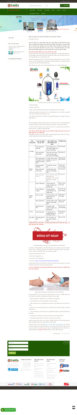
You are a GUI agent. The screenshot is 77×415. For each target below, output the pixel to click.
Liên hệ (43, 13)
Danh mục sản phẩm (14, 10)
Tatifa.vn (43, 387)
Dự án (64, 10)
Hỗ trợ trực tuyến (66, 1)
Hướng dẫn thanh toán (51, 375)
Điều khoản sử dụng (38, 363)
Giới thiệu (39, 10)
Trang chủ (32, 10)
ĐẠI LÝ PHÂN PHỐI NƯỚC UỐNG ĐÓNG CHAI (23, 46)
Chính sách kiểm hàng (39, 377)
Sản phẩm (46, 10)
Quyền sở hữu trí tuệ (38, 373)
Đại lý (53, 10)
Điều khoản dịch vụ (38, 371)
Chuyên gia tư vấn (34, 13)
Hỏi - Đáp (49, 366)
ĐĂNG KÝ (12, 353)
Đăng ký (14, 1)
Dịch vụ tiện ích (50, 370)
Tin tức (58, 10)
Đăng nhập (9, 1)
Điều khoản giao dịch (38, 375)
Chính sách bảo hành (51, 368)
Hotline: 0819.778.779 (10, 409)
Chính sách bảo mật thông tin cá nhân (51, 377)
